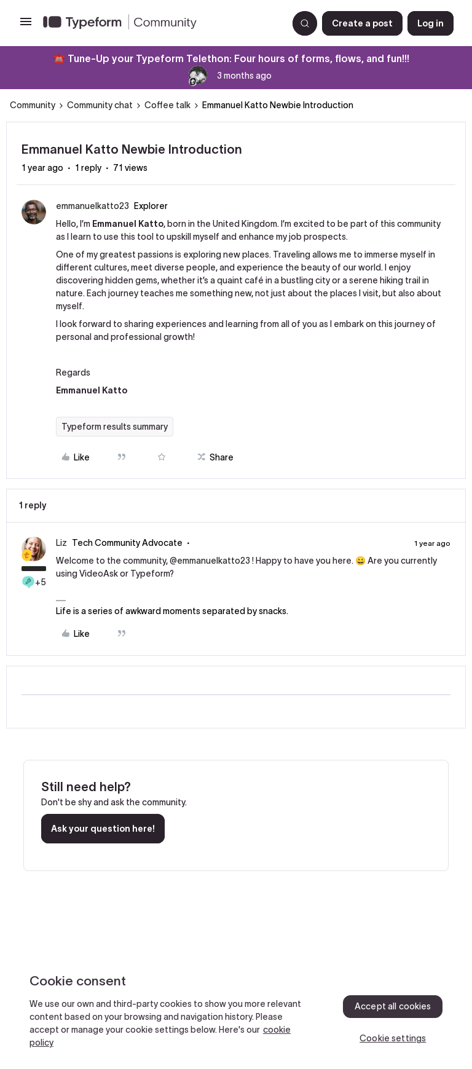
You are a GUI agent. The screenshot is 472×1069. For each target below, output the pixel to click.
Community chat (100, 105)
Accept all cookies (393, 1006)
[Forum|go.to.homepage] (160, 23)
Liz (61, 543)
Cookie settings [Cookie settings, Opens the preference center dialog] (393, 1038)
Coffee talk (167, 105)
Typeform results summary (114, 427)
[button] (25, 26)
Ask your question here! (103, 829)
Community (32, 105)
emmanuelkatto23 (92, 206)
